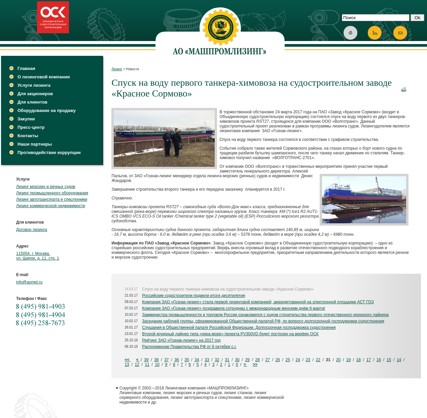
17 (368, 359)
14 (399, 359)
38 (156, 359)
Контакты (27, 135)
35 (186, 359)
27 (267, 359)
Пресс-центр (31, 127)
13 (126, 364)
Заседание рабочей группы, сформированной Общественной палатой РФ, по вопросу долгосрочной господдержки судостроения (263, 321)
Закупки (26, 118)
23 (308, 359)
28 (257, 359)
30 (237, 359)
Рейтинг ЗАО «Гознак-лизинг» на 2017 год (181, 340)
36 (176, 359)
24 (298, 359)
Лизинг (116, 69)
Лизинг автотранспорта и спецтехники (51, 199)
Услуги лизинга (33, 85)
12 (137, 364)
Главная (26, 68)
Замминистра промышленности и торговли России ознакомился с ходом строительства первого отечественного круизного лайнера (265, 314)
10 (157, 364)
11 (147, 364)
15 (389, 359)
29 (247, 359)
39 (146, 359)
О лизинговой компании (43, 76)
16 (379, 359)
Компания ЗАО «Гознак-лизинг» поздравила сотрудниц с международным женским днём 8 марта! (233, 308)
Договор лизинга (31, 229)
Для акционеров (35, 93)
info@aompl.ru (29, 282)
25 (288, 359)
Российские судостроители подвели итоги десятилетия (193, 295)
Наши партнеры (34, 144)
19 (348, 359)
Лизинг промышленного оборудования (52, 193)
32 (217, 359)
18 (358, 359)
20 (338, 359)
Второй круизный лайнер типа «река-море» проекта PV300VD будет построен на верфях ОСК (230, 334)
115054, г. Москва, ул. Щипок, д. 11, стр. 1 (37, 256)
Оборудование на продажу (46, 110)
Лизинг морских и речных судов (45, 186)
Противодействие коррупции (49, 152)
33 (207, 359)
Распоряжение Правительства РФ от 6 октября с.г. (189, 346)
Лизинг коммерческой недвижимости (50, 205)
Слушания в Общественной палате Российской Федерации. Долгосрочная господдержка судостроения (238, 327)
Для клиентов (32, 102)
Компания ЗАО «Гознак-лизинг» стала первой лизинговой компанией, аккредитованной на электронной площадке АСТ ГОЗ (257, 302)
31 (227, 359)
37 (166, 359)
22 (318, 359)
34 (196, 359)
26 (278, 359)
